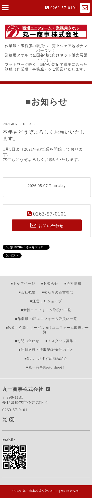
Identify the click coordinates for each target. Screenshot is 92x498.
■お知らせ (49, 283)
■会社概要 (27, 292)
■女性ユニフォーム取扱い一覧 (46, 310)
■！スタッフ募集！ (61, 341)
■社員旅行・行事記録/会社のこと (45, 350)
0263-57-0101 (64, 8)
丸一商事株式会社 (35, 491)
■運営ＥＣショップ (46, 301)
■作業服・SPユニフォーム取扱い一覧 (46, 319)
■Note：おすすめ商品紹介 (46, 358)
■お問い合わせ (27, 341)
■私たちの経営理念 (57, 292)
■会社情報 (72, 283)
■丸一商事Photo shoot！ (46, 367)
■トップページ (23, 283)
